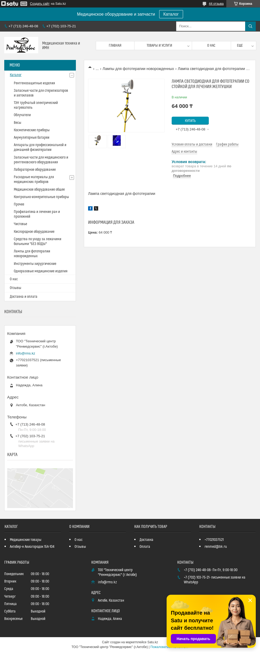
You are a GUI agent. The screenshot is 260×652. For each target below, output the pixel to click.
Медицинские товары (25, 540)
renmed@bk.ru (216, 547)
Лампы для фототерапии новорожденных (138, 69)
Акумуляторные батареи (31, 137)
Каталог (171, 14)
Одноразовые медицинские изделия (40, 271)
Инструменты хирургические (35, 264)
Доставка (146, 540)
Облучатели (22, 115)
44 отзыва (216, 4)
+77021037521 (214, 540)
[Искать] (250, 26)
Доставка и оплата (23, 297)
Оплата (145, 547)
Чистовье (20, 224)
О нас (211, 45)
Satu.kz (152, 642)
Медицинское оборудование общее (39, 189)
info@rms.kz (25, 353)
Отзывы (15, 288)
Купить (190, 121)
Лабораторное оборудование (35, 170)
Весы (17, 123)
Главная (115, 45)
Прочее (19, 204)
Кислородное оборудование (34, 232)
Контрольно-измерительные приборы (41, 197)
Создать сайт (40, 4)
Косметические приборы (32, 130)
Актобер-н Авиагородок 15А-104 (32, 547)
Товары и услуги (159, 45)
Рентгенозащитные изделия (34, 83)
